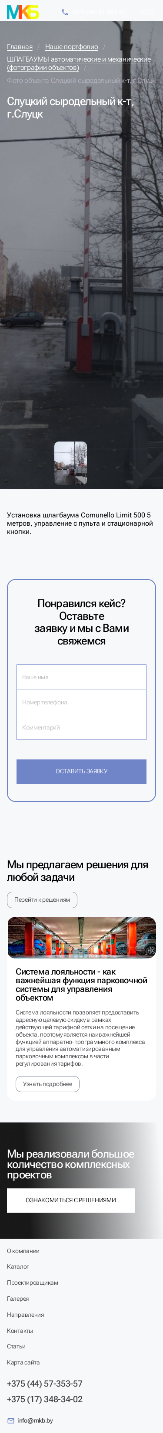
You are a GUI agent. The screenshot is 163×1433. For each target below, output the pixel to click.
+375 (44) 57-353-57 (93, 12)
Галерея (18, 1298)
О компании (23, 1250)
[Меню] (147, 12)
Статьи (16, 1346)
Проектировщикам (32, 1282)
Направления (25, 1314)
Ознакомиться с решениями (71, 1200)
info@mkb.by (30, 1421)
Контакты (20, 1330)
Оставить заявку (81, 771)
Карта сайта (23, 1362)
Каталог (18, 1266)
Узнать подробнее (47, 1083)
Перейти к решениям (42, 899)
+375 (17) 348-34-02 (44, 1399)
